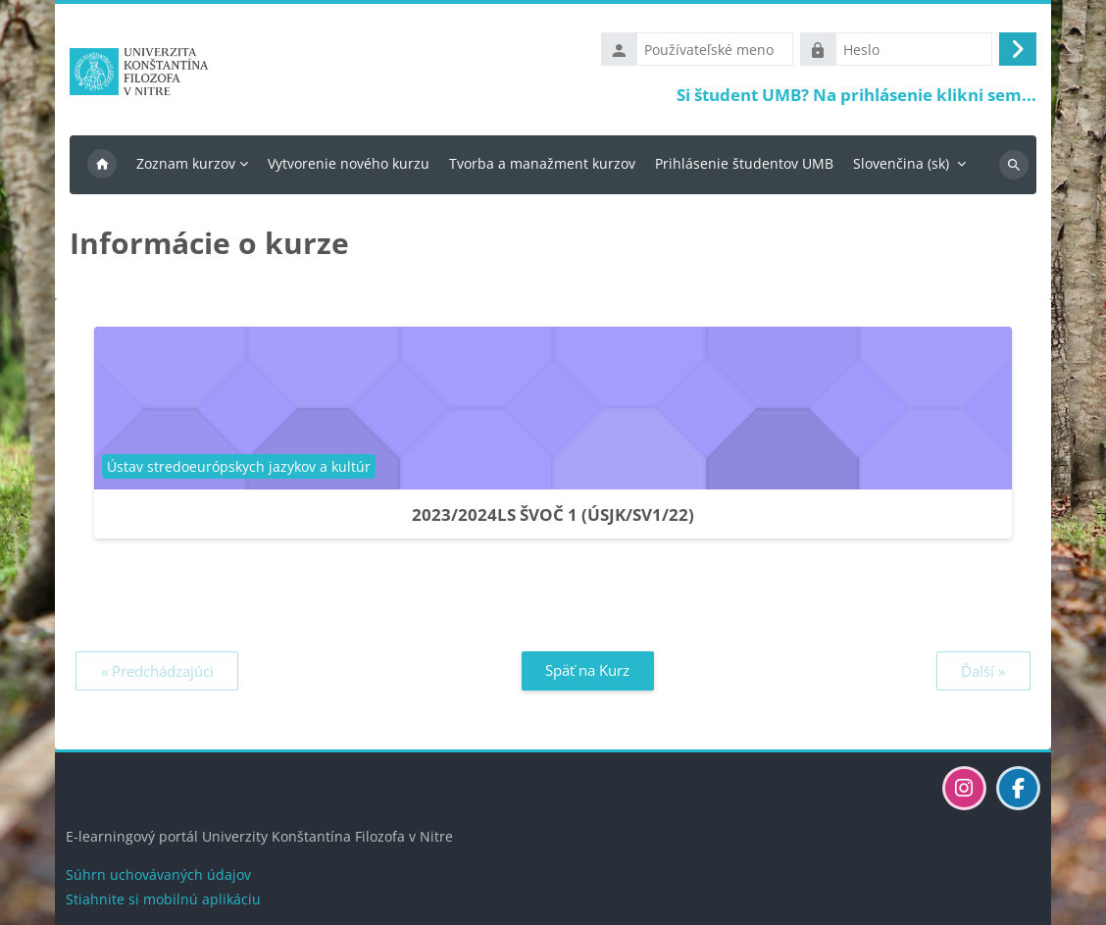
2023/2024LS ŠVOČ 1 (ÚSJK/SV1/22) (553, 514)
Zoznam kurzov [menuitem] (185, 163)
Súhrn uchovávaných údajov (158, 874)
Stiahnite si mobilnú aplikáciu (163, 899)
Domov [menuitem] (101, 164)
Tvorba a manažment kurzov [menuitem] (542, 163)
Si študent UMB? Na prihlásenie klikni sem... (856, 94)
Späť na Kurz (587, 670)
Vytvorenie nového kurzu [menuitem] (348, 163)
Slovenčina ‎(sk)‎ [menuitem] (901, 163)
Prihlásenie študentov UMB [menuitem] (744, 163)
